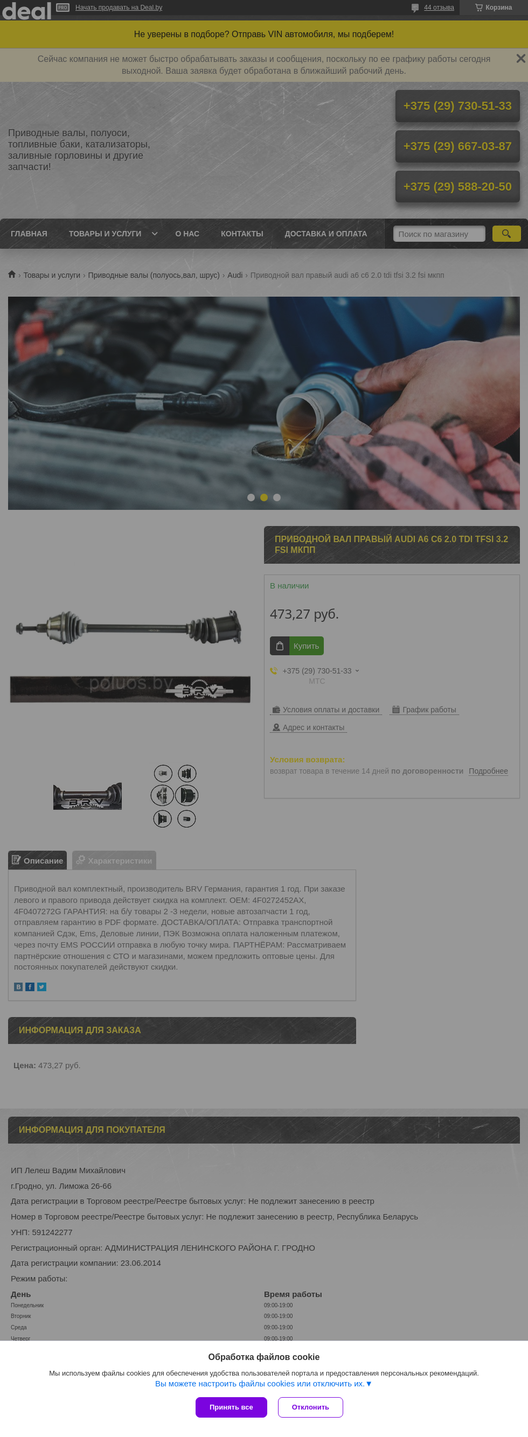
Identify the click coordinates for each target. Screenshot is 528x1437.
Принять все (231, 1407)
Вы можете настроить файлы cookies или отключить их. (260, 1383)
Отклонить (310, 1407)
